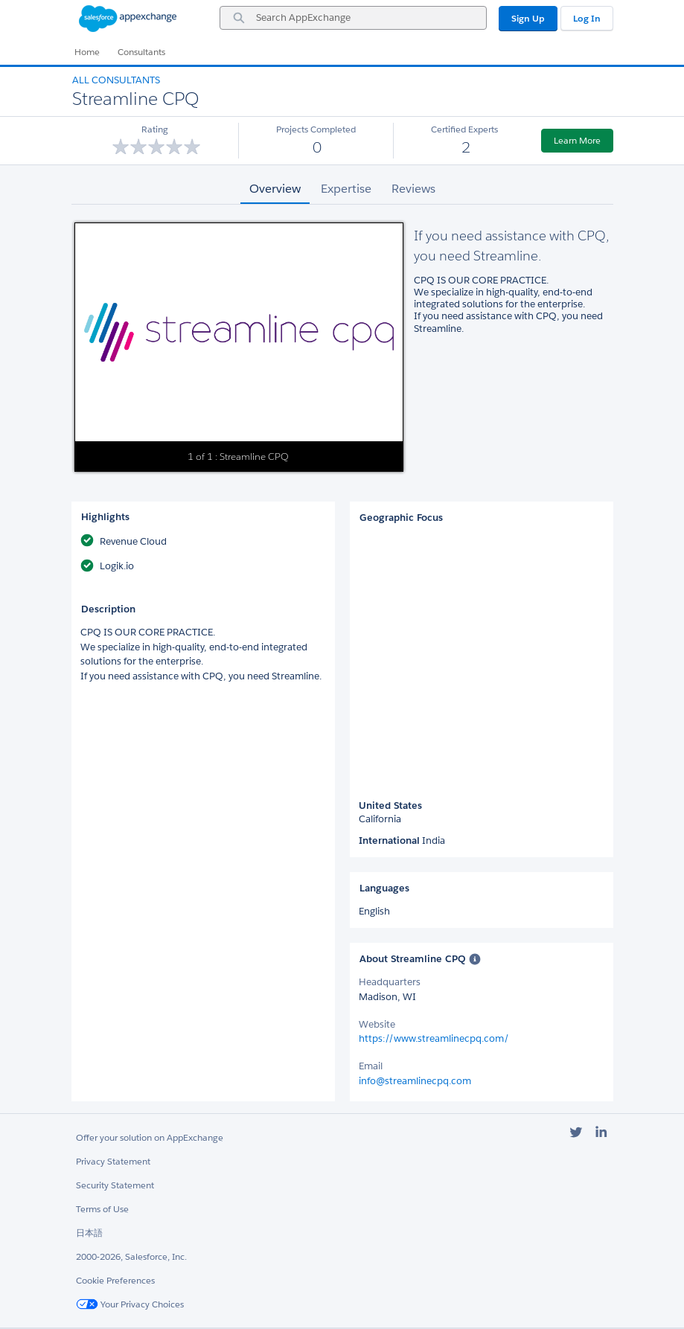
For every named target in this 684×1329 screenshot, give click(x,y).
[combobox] (353, 18)
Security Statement (115, 1185)
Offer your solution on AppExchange (149, 1137)
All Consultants (116, 80)
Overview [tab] (275, 188)
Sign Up (528, 18)
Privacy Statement (113, 1161)
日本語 (89, 1232)
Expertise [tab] (346, 188)
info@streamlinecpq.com (415, 1081)
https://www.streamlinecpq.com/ (434, 1038)
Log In (587, 18)
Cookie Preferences (115, 1280)
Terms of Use (102, 1208)
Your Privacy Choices (130, 1304)
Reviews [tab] (413, 188)
